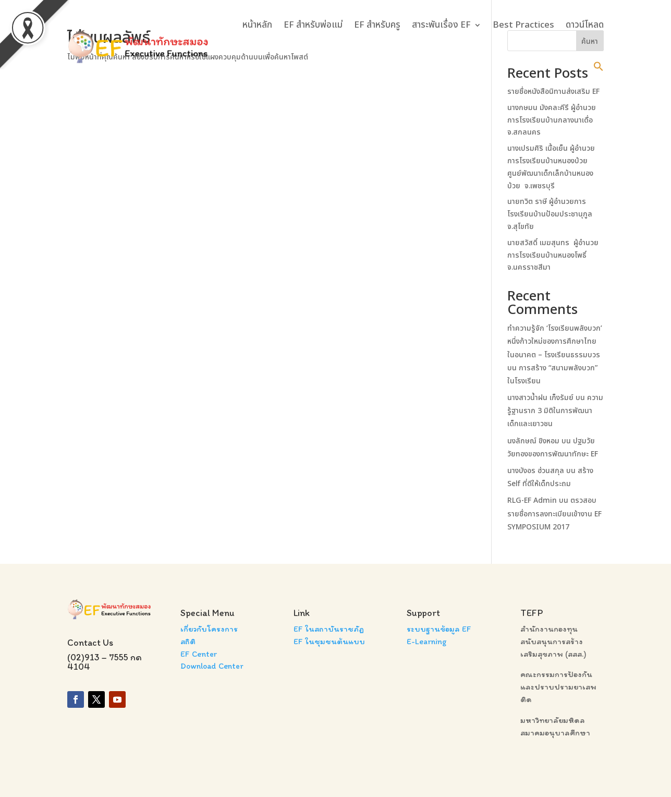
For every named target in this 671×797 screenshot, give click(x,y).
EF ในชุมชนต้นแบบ (329, 641)
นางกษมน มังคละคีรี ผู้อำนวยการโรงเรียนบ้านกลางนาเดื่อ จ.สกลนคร (551, 120)
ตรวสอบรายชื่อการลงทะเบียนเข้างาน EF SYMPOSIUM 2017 (554, 513)
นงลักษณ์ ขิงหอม (533, 441)
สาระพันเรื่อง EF (441, 25)
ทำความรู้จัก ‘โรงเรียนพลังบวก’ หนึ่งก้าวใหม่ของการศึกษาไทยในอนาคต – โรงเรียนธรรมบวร (554, 341)
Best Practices (523, 25)
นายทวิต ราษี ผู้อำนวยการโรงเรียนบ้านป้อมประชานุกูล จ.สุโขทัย (549, 214)
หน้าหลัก (257, 25)
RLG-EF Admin (532, 500)
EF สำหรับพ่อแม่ (313, 25)
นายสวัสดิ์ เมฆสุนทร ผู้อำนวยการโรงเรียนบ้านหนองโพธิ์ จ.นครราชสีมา (553, 255)
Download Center (211, 666)
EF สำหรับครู (377, 25)
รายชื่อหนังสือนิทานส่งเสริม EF (553, 91)
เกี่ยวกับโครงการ (209, 629)
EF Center (198, 654)
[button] (598, 66)
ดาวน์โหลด (585, 25)
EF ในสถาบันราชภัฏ (329, 629)
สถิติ (188, 641)
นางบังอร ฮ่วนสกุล (535, 470)
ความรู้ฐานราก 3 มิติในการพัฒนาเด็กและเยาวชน (555, 410)
